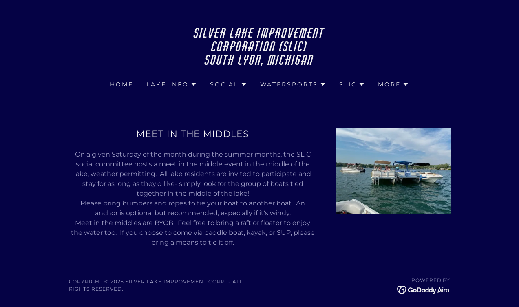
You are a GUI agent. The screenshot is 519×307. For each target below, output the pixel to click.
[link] (259, 62)
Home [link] (121, 84)
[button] (171, 84)
